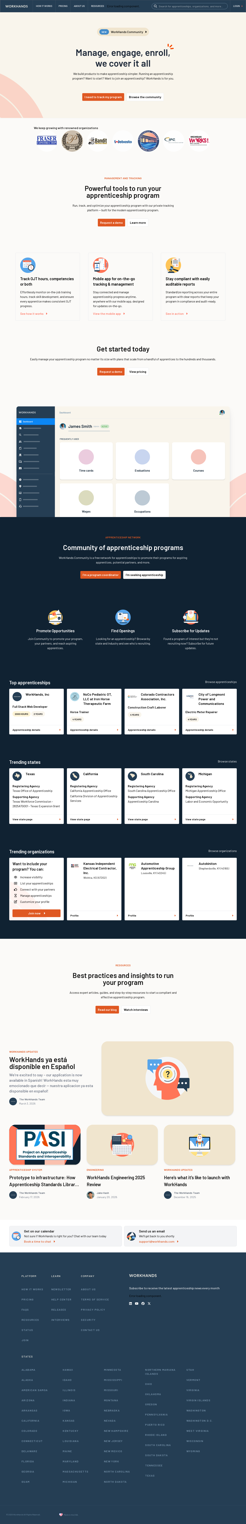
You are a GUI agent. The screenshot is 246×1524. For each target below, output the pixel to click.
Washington (196, 1410)
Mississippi (113, 1379)
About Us (88, 1289)
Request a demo (111, 222)
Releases (58, 1309)
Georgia (28, 1471)
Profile (94, 915)
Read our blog (107, 1009)
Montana (111, 1400)
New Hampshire (116, 1430)
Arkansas (29, 1410)
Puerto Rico (155, 1424)
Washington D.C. (199, 1420)
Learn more (138, 222)
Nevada (110, 1420)
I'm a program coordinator (101, 575)
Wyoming (193, 1451)
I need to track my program (103, 97)
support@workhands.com (158, 1241)
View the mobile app (109, 313)
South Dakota (156, 1455)
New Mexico (113, 1451)
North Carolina (117, 1471)
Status (27, 1330)
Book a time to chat (39, 1241)
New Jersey (113, 1441)
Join (25, 1340)
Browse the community (145, 97)
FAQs (25, 1309)
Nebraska (112, 1410)
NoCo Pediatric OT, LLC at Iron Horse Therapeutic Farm (97, 699)
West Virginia (197, 1430)
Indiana (69, 1400)
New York (111, 1461)
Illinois (69, 1390)
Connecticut (32, 1441)
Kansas (69, 1420)
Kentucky (70, 1430)
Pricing (28, 1299)
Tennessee (154, 1465)
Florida (28, 1461)
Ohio (148, 1384)
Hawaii (68, 1369)
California (90, 774)
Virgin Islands (198, 1400)
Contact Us (90, 1330)
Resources (30, 1319)
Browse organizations (222, 851)
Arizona (28, 1400)
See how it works (33, 313)
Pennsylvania (156, 1414)
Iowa (66, 1410)
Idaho (67, 1379)
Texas (30, 774)
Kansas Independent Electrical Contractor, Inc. (100, 868)
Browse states (227, 761)
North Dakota (115, 1481)
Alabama (29, 1369)
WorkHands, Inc (37, 694)
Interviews (60, 1319)
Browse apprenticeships (221, 682)
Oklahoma (153, 1394)
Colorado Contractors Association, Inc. (157, 696)
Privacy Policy (93, 1309)
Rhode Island (156, 1434)
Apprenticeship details (36, 729)
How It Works (32, 1289)
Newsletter (61, 1289)
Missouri (111, 1390)
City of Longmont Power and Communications (212, 699)
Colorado (29, 1430)
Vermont (193, 1379)
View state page (36, 819)
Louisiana (71, 1441)
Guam (26, 1481)
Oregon (151, 1404)
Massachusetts (75, 1471)
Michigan (205, 774)
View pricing (137, 371)
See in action (177, 313)
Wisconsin (195, 1441)
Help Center (61, 1299)
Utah (190, 1369)
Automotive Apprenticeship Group (158, 865)
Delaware (29, 1451)
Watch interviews (136, 1009)
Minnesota (112, 1369)
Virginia (193, 1390)
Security (88, 1319)
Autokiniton (208, 863)
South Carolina (152, 774)
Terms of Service (95, 1299)
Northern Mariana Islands (160, 1371)
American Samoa (35, 1390)
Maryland (71, 1461)
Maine (67, 1451)
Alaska (27, 1379)
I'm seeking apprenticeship (144, 575)
